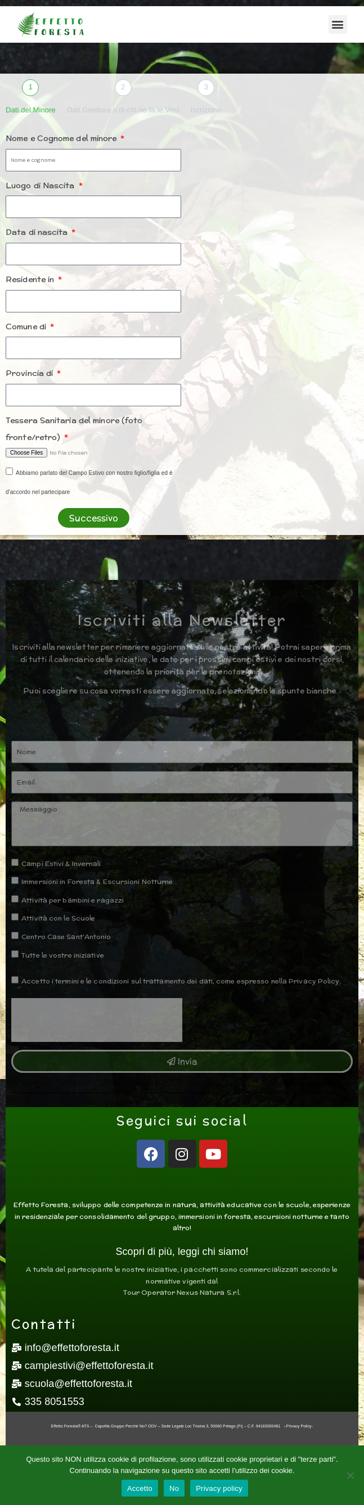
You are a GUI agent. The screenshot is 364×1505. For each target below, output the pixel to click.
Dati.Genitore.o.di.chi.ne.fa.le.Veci (123, 110)
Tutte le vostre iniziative (62, 955)
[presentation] (96, 1020)
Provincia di (30, 373)
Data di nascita (38, 232)
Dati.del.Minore (31, 110)
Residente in (31, 279)
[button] (338, 24)
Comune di (27, 326)
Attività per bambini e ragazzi (72, 900)
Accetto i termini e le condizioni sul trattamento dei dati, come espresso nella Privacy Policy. (181, 981)
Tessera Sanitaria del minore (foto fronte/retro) (74, 429)
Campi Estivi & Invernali (61, 863)
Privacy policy (219, 1488)
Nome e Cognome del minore (62, 138)
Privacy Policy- (299, 1426)
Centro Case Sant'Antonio (66, 936)
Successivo (93, 518)
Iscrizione (206, 110)
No (174, 1488)
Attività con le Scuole (58, 918)
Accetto (139, 1488)
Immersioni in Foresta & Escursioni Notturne (97, 881)
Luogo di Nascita (41, 185)
